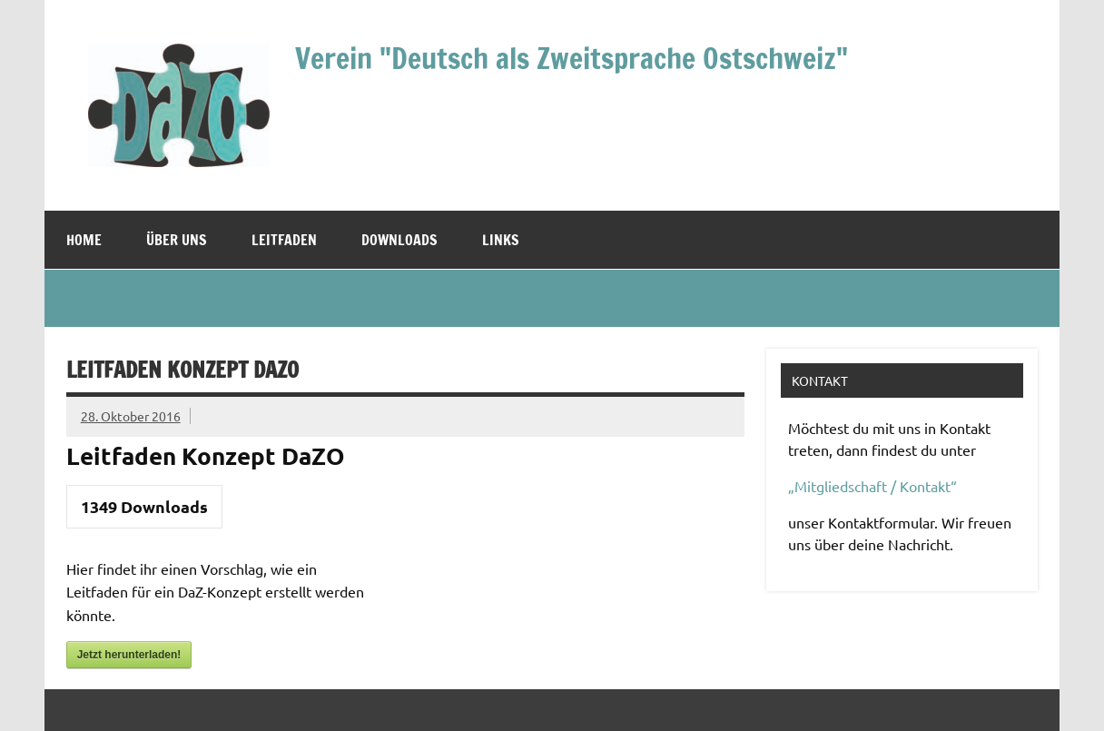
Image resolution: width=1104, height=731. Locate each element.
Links (500, 240)
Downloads (399, 240)
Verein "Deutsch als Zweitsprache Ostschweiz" (571, 58)
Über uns (176, 240)
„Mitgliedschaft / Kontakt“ (872, 486)
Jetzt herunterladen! (129, 654)
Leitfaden (284, 240)
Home (84, 240)
